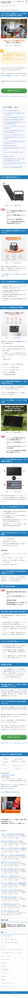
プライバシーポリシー (6, 973)
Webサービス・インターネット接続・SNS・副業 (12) (12, 949)
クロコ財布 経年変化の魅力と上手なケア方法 (10, 904)
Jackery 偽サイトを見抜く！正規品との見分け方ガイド (12, 890)
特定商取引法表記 (5, 969)
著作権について (5, 976)
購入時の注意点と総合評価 (10, 145)
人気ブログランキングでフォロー (8, 983)
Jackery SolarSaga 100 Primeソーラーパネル (13, 532)
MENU (26, 2)
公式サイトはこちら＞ (19, 768)
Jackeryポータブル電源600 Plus (9, 307)
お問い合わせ (4, 962)
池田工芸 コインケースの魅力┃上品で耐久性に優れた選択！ (13, 855)
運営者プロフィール (5, 966)
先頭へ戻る (14, 992)
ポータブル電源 (5, 177)
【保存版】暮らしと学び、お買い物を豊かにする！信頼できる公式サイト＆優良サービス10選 (13, 925)
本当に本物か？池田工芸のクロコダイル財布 (10, 911)
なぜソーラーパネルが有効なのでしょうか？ (14, 134)
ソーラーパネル (5, 459)
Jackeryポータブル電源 (7, 754)
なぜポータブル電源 (6, 281)
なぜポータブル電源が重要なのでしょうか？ (14, 117)
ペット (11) (4, 946)
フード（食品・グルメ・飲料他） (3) (9, 939)
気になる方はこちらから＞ (7, 788)
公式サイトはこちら (14, 90)
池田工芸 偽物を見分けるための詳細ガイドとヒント (11, 897)
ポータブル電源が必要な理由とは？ (12, 110)
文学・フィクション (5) (6, 956)
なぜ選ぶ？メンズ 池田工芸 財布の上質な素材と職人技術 (12, 834)
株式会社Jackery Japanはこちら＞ (19, 765)
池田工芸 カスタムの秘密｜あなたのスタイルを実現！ (12, 841)
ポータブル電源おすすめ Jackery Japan (10, 792)
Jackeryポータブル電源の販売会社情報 (13, 167)
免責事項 (3, 979)
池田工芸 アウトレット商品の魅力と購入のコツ (10, 876)
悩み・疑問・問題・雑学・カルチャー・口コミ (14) (11, 952)
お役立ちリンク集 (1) (6, 959)
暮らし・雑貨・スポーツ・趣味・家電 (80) (10, 942)
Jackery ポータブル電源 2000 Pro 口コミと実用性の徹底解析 (13, 883)
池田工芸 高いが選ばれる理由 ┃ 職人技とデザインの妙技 (12, 869)
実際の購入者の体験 (8, 156)
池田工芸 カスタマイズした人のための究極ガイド (11, 862)
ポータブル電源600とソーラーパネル (12, 669)
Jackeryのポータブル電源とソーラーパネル (11, 707)
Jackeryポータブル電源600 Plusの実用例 (13, 119)
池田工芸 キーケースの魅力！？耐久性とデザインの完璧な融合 (14, 848)
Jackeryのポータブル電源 (7, 387)
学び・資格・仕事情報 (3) (6, 935)
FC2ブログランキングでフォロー (8, 986)
